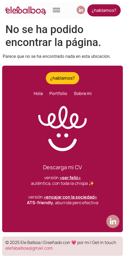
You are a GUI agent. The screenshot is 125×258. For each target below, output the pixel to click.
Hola (38, 93)
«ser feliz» (70, 178)
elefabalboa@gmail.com (29, 248)
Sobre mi (83, 93)
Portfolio (58, 93)
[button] (56, 10)
